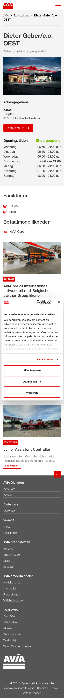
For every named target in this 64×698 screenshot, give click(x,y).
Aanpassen (32, 381)
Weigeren (32, 392)
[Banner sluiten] (59, 302)
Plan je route (15, 128)
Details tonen (45, 359)
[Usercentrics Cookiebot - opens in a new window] (38, 302)
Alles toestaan (32, 370)
